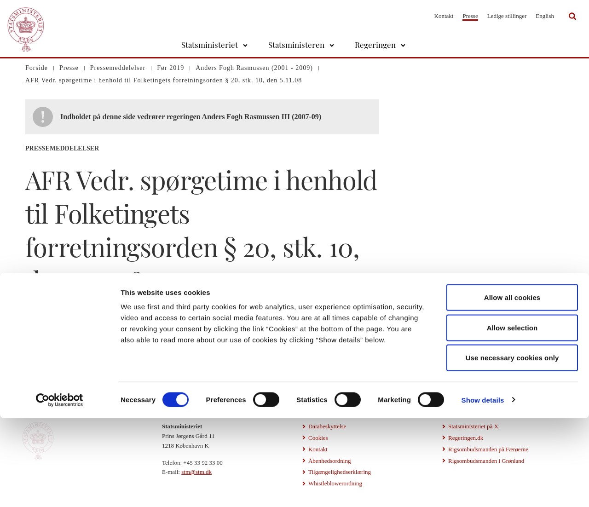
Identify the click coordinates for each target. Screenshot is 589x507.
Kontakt (444, 15)
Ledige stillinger (507, 15)
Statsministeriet (209, 45)
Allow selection (512, 417)
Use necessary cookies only (512, 446)
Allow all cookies (512, 386)
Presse (470, 15)
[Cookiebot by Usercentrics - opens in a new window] (59, 489)
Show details (483, 489)
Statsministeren (296, 45)
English (545, 15)
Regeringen (375, 45)
